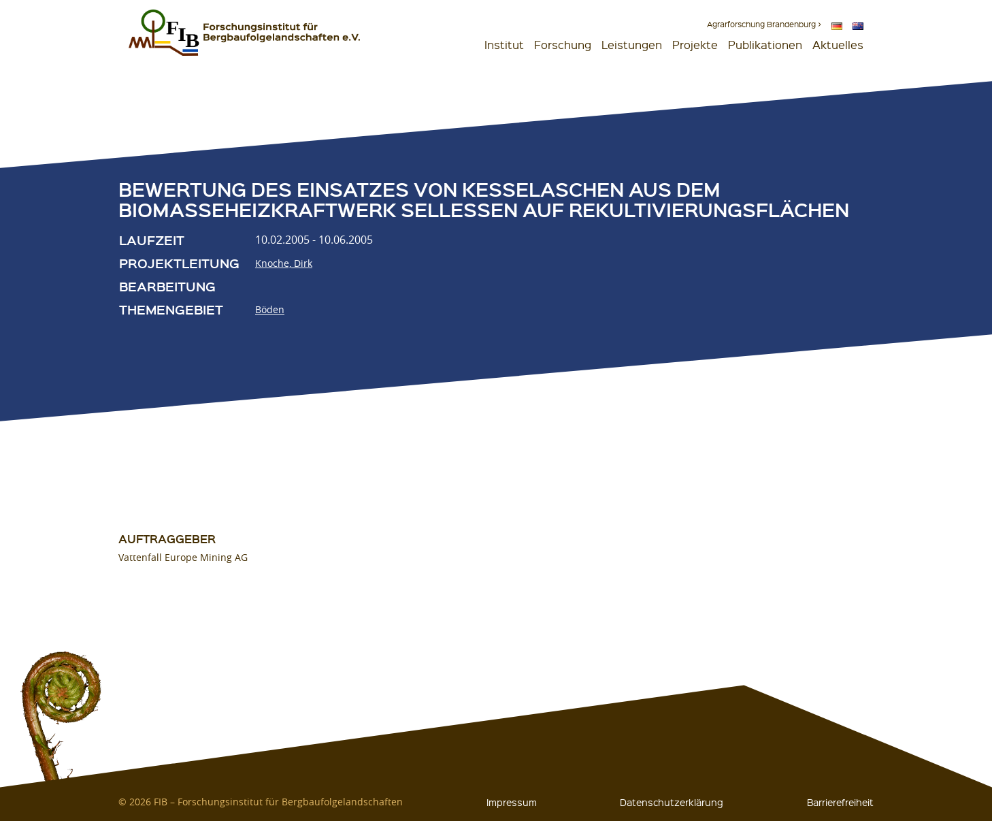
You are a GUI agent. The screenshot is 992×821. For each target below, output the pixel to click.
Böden (269, 309)
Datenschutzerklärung (671, 802)
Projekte (695, 44)
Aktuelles (837, 44)
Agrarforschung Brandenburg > (764, 24)
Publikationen (765, 44)
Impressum (511, 802)
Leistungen (631, 44)
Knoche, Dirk (283, 263)
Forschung (562, 44)
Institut (504, 44)
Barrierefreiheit (840, 802)
